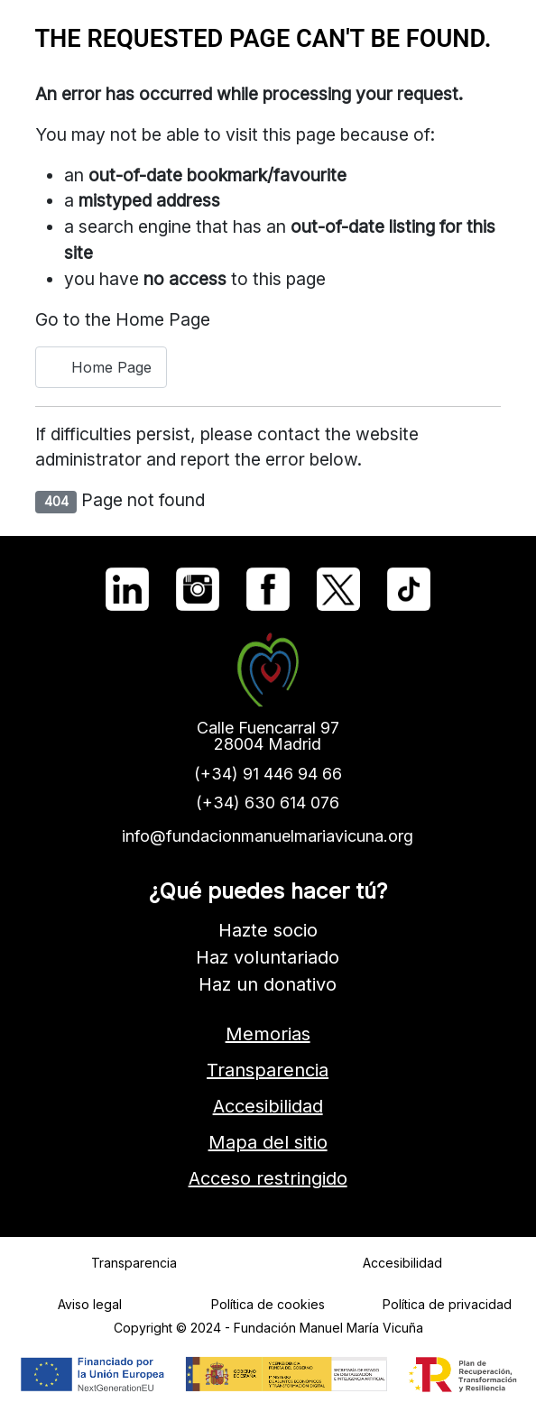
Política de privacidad (447, 1304)
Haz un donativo (268, 984)
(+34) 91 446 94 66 (268, 773)
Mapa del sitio (268, 1142)
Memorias (268, 1034)
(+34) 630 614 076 (268, 802)
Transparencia (268, 1070)
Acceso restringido (268, 1178)
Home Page (101, 367)
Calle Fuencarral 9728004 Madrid (268, 735)
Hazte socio (268, 930)
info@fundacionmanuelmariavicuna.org (268, 835)
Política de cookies (268, 1304)
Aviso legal (90, 1304)
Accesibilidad (268, 1106)
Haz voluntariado (268, 957)
